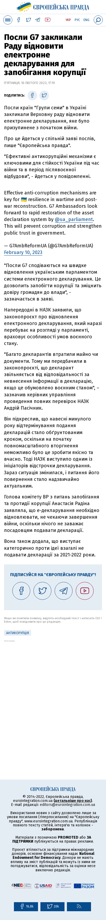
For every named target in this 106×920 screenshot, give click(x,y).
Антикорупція (17, 633)
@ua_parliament (74, 219)
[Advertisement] (53, 695)
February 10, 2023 (23, 252)
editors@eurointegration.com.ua (67, 804)
